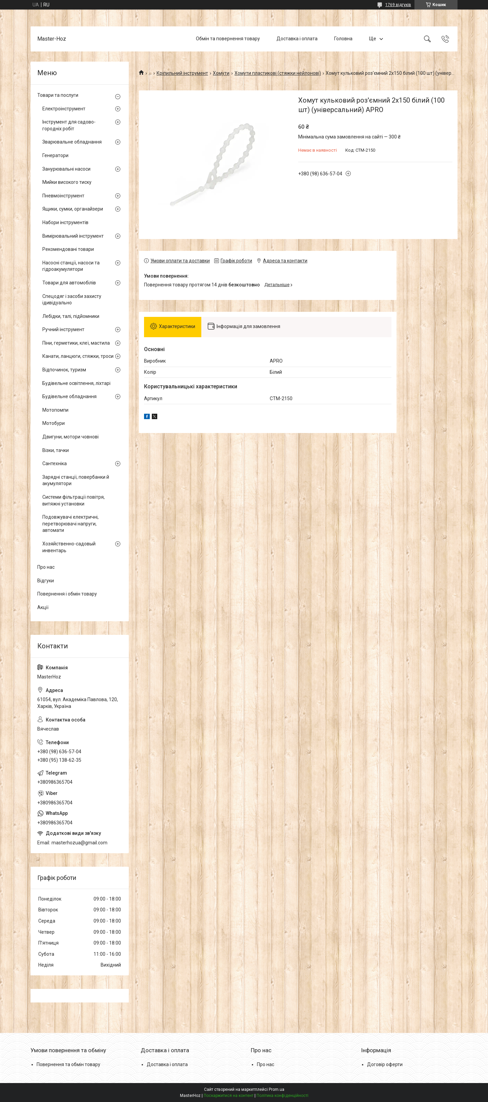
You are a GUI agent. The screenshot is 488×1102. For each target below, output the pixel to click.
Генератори (55, 155)
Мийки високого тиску (67, 182)
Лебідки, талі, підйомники (70, 316)
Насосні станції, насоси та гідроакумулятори (71, 266)
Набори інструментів (65, 222)
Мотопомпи (55, 410)
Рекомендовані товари (68, 249)
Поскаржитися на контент (228, 1095)
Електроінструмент (63, 108)
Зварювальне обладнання (72, 142)
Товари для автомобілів (69, 282)
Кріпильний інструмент (182, 73)
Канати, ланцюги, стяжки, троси (78, 356)
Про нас (46, 567)
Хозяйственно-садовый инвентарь (69, 547)
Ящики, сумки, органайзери (72, 209)
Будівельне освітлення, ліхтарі (76, 383)
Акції (42, 607)
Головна (343, 38)
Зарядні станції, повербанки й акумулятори (75, 480)
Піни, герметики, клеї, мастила (76, 343)
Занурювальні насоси (66, 169)
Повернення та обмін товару (68, 1064)
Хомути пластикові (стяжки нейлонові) (278, 73)
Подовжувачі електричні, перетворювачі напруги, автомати (70, 523)
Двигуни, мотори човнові (70, 436)
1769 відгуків (398, 4)
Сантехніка (54, 463)
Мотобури (53, 423)
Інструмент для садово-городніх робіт (69, 125)
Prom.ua (276, 1089)
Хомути (221, 73)
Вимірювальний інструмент (73, 236)
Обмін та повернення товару (228, 38)
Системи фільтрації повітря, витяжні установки (73, 500)
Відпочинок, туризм (64, 369)
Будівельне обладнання (69, 396)
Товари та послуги (57, 95)
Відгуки (45, 580)
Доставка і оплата (297, 38)
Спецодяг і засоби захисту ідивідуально (71, 300)
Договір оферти (385, 1064)
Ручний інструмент (63, 329)
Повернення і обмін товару (67, 594)
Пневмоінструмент (63, 195)
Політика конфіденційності (282, 1095)
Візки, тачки (55, 450)
